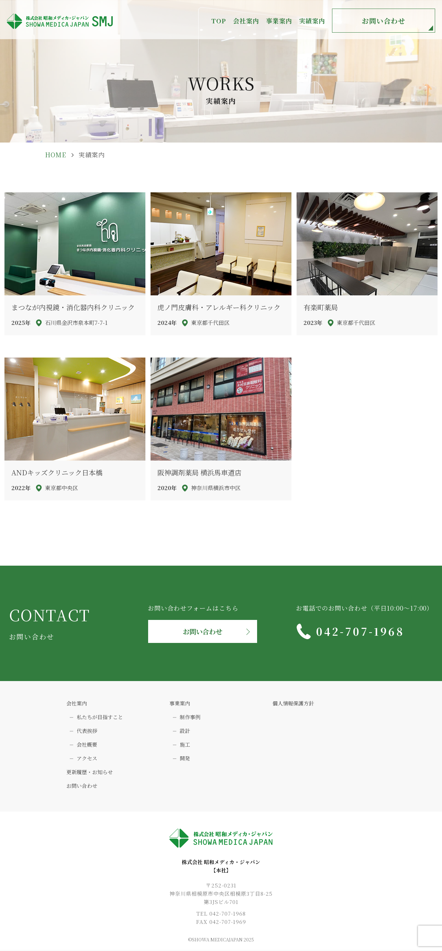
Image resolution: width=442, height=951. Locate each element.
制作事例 (190, 717)
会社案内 (76, 703)
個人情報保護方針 (293, 703)
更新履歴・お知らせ (89, 772)
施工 (185, 744)
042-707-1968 (361, 631)
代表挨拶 (87, 731)
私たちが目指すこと (100, 717)
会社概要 (87, 744)
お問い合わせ (383, 21)
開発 (185, 758)
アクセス (87, 758)
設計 (185, 731)
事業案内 (179, 703)
